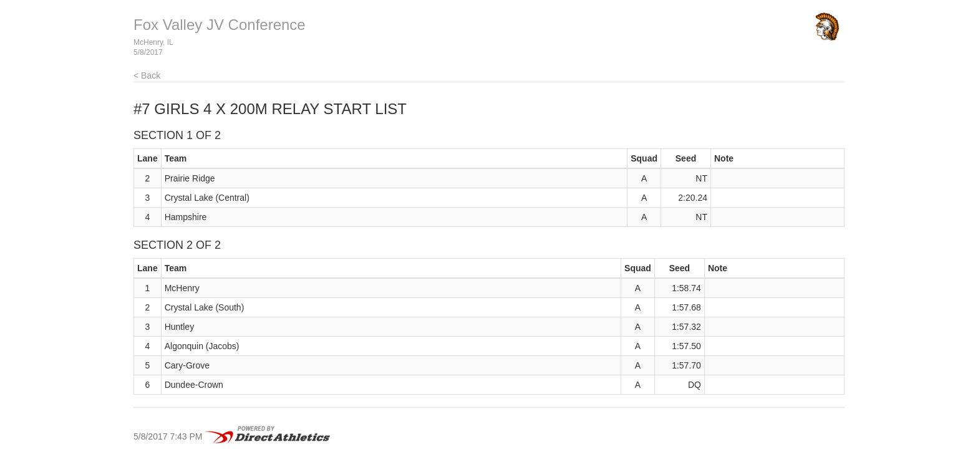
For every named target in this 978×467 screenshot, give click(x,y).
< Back (146, 75)
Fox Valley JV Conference (219, 24)
